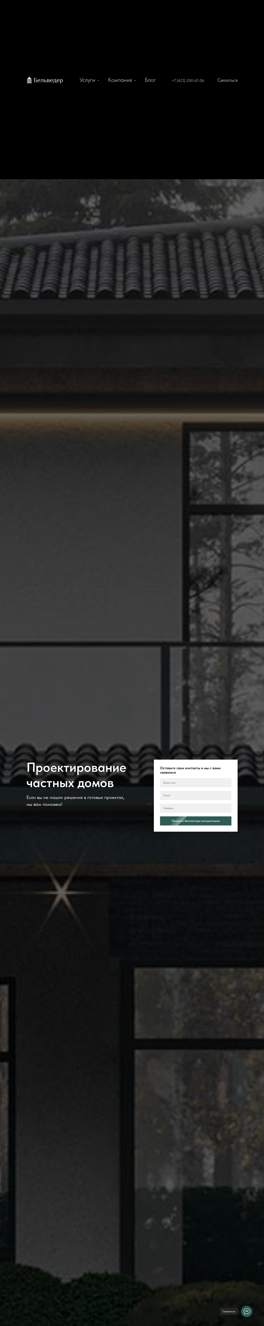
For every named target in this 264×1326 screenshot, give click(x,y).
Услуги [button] (88, 79)
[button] (222, 79)
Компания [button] (120, 79)
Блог (150, 79)
